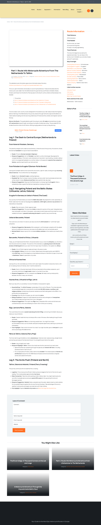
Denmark (68, 466)
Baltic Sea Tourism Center (74, 96)
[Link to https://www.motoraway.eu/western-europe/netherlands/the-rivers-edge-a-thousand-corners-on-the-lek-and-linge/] (71, 171)
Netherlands (53, 76)
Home (8, 21)
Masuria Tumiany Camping (74, 70)
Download (58, 130)
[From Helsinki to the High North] (72, 138)
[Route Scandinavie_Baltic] (36, 30)
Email (72, 244)
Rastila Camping (71, 82)
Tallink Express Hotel (72, 80)
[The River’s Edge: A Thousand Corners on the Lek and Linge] (72, 112)
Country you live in (76, 262)
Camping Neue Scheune (73, 64)
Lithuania (48, 76)
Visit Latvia (70, 92)
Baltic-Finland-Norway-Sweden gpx (26, 130)
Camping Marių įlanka (72, 74)
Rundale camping (71, 76)
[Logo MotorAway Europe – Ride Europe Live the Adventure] (12, 6)
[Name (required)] (47, 416)
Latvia (44, 76)
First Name (74, 253)
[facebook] (88, 1)
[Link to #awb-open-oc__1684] (92, 10)
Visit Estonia (70, 94)
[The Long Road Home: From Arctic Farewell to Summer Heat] (72, 125)
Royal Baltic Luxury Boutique (74, 68)
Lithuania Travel (71, 90)
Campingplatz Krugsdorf (73, 66)
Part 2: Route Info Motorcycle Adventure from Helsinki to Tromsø (32, 100)
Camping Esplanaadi (72, 78)
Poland (57, 76)
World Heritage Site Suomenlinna (47, 388)
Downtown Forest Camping (74, 72)
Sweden (83, 466)
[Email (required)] (47, 420)
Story (83, 119)
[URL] (47, 424)
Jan (28, 76)
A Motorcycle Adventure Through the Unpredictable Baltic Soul (25, 85)
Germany (40, 76)
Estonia (36, 76)
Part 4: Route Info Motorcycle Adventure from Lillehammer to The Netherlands (35, 104)
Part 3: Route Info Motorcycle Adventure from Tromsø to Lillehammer (33, 102)
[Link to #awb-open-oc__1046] (88, 10)
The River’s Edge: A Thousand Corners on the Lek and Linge (84, 114)
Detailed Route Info (18, 77)
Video (86, 119)
